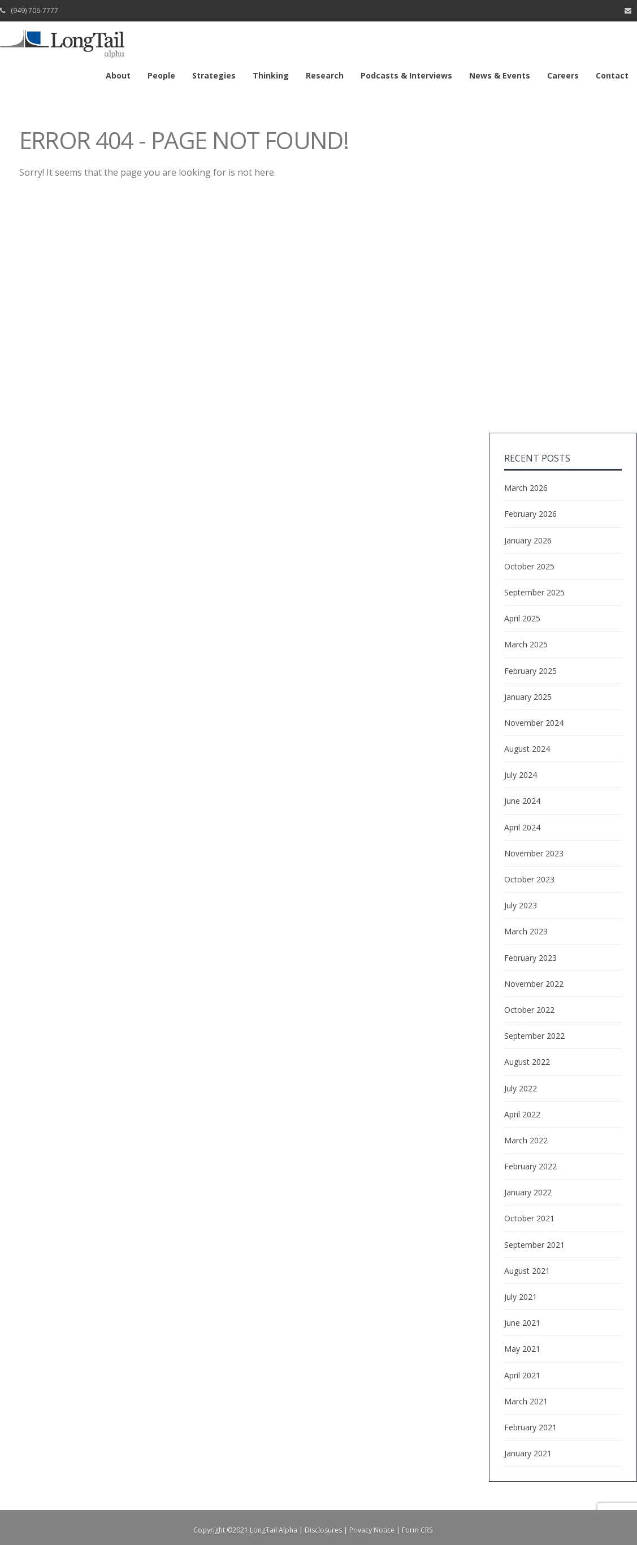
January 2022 (528, 1192)
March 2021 (526, 1401)
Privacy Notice (372, 1530)
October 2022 (529, 1009)
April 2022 (522, 1114)
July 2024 (520, 774)
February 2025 (530, 670)
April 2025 (522, 618)
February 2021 (530, 1427)
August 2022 (527, 1061)
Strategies (214, 75)
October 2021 (529, 1218)
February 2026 (530, 513)
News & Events (499, 75)
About (118, 75)
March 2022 (526, 1140)
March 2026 (526, 487)
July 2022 (520, 1088)
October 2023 (529, 879)
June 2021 (522, 1322)
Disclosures (323, 1530)
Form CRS (417, 1530)
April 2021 (522, 1375)
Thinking (271, 75)
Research (325, 75)
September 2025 (534, 592)
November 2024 (534, 722)
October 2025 (529, 566)
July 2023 (520, 905)
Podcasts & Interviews (406, 75)
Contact (612, 75)
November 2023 (534, 853)
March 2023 (526, 931)
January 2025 (528, 696)
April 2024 (522, 827)
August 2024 (527, 748)
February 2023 (530, 957)
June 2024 (522, 800)
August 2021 (527, 1270)
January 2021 (528, 1453)
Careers (563, 75)
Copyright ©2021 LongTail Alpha (245, 1530)
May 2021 (522, 1348)
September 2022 (534, 1035)
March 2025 (526, 644)
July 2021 (520, 1296)
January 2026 (528, 540)
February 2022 (530, 1166)
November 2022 (534, 983)
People (161, 75)
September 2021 (534, 1244)
